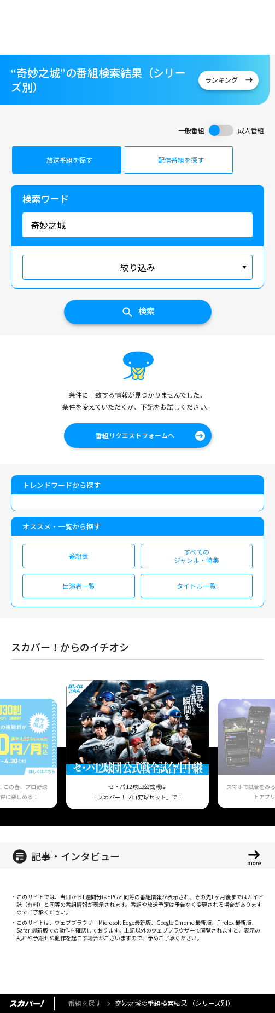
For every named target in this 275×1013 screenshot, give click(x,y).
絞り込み (137, 267)
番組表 (79, 555)
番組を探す (84, 1003)
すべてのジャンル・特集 (196, 555)
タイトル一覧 (196, 585)
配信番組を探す (181, 159)
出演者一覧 (78, 585)
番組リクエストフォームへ (135, 435)
